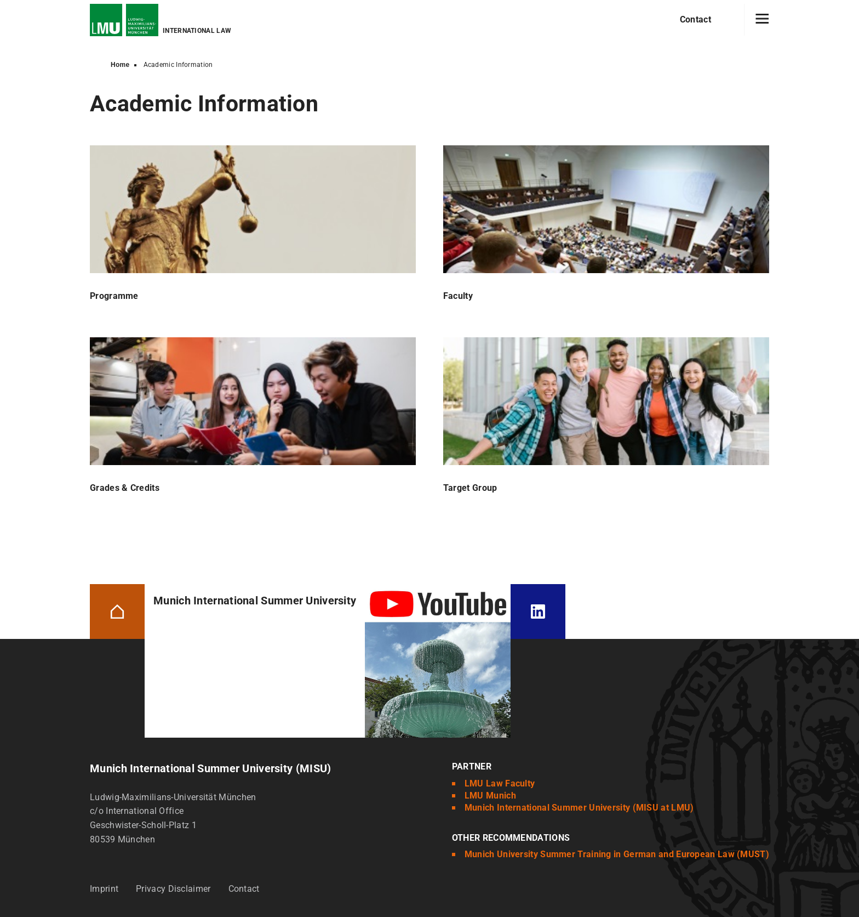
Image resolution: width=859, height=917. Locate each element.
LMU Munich (490, 795)
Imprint (104, 889)
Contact (695, 19)
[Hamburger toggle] (762, 20)
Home (120, 65)
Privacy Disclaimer (173, 889)
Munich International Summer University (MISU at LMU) (579, 807)
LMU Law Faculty (500, 783)
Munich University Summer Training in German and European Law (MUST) (617, 854)
